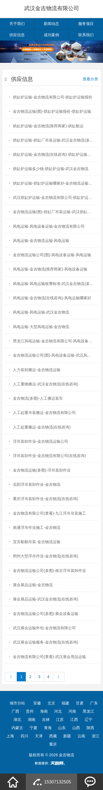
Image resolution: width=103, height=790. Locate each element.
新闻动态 (51, 23)
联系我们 (86, 35)
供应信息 (17, 35)
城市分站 (17, 703)
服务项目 (86, 23)
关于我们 (17, 23)
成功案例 (51, 35)
